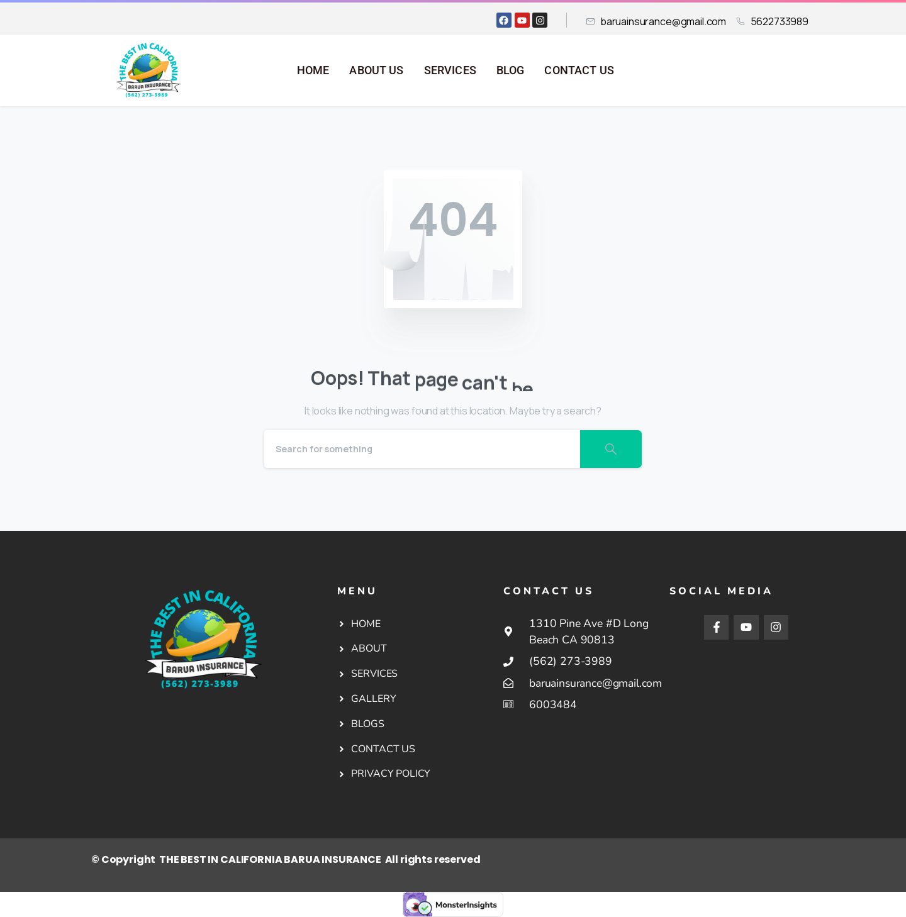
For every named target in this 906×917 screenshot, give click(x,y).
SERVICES (450, 70)
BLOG (510, 70)
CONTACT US (579, 70)
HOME (313, 70)
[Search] (422, 449)
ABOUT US (376, 70)
